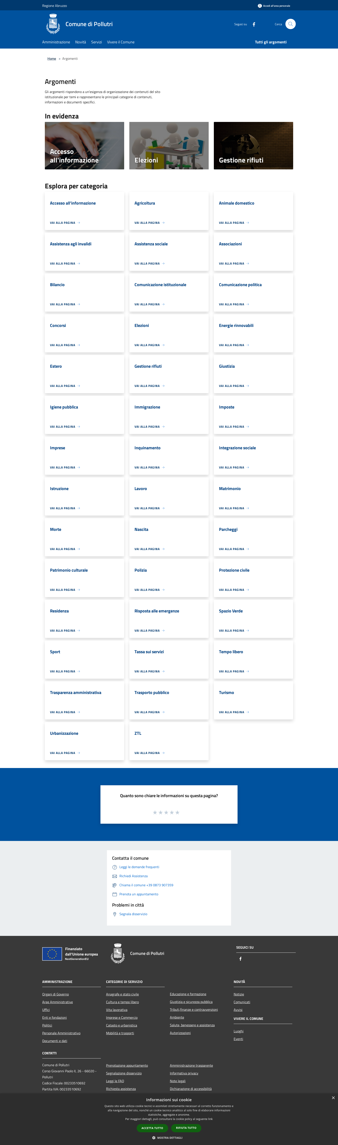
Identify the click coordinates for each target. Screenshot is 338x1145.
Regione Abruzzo (54, 5)
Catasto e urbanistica (121, 1025)
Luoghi (239, 1031)
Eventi (238, 1038)
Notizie (239, 994)
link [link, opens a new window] (210, 1119)
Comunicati (242, 1002)
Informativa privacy (184, 1073)
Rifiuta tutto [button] (186, 1128)
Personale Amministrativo (61, 1033)
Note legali (178, 1080)
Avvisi (238, 1009)
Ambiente (177, 1017)
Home (51, 58)
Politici (47, 1025)
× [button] (333, 1098)
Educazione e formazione (188, 994)
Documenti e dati (54, 1040)
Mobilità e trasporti (120, 1033)
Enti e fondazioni (54, 1017)
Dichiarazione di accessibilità (191, 1088)
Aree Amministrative (57, 1002)
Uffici (46, 1009)
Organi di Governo (55, 994)
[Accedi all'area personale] (274, 6)
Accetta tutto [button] (152, 1128)
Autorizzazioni (180, 1032)
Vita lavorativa (116, 1009)
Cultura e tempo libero (122, 1002)
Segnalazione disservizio (124, 1073)
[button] (169, 1138)
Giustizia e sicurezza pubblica (191, 1001)
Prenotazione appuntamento (127, 1065)
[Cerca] (290, 24)
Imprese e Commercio (122, 1017)
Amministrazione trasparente (191, 1065)
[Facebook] (252, 24)
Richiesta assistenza (121, 1088)
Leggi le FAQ (115, 1080)
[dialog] (169, 1119)
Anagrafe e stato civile (122, 994)
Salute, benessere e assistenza (192, 1025)
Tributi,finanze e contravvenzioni (194, 1009)
